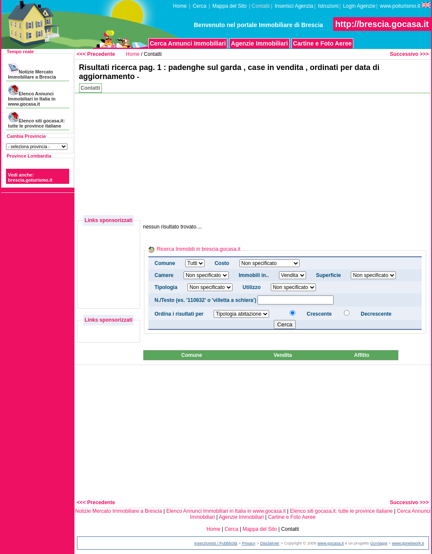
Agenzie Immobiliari (259, 43)
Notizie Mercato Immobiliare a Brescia (32, 71)
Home (180, 6)
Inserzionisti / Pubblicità (215, 543)
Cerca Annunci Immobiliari (188, 43)
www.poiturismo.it (405, 5)
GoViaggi (379, 543)
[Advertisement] (306, 153)
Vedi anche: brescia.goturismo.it (30, 177)
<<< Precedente (96, 54)
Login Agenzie (359, 6)
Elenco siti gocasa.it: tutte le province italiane (36, 120)
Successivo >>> (409, 54)
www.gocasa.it (330, 543)
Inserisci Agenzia (294, 6)
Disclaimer (269, 543)
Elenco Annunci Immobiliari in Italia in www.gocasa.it (31, 96)
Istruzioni (328, 6)
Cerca (199, 6)
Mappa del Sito (229, 6)
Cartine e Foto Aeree (322, 43)
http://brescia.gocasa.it (382, 24)
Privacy (248, 543)
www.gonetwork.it (408, 543)
